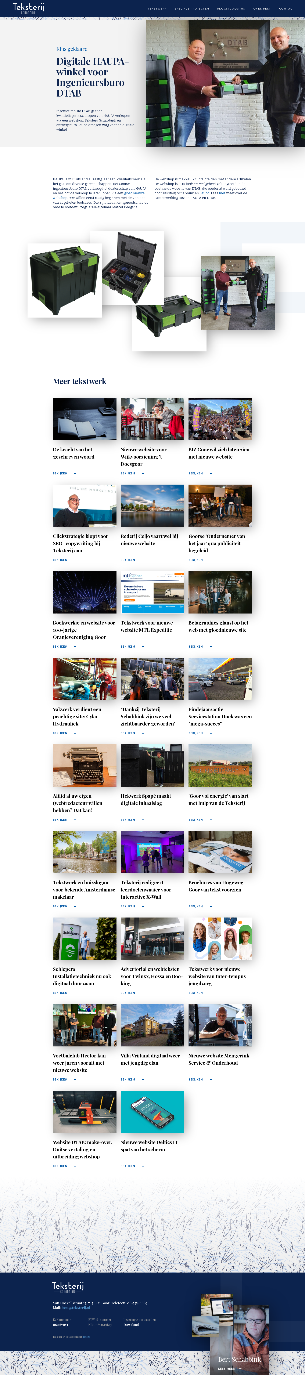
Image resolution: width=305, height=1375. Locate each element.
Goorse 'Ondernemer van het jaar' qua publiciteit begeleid (217, 543)
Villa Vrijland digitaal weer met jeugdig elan (150, 1059)
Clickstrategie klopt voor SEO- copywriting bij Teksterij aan (80, 543)
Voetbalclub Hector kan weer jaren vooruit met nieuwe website (79, 1062)
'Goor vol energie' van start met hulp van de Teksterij (218, 799)
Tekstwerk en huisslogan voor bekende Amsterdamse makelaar (84, 889)
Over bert (262, 9)
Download (131, 1325)
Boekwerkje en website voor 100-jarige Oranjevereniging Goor (84, 629)
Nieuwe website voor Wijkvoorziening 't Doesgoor (144, 456)
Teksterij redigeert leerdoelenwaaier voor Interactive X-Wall (146, 889)
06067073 (60, 1325)
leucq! (87, 1336)
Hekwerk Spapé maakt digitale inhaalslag (146, 799)
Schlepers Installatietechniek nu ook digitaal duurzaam (82, 976)
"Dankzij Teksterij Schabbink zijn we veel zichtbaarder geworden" (148, 716)
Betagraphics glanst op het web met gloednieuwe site (218, 626)
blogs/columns (231, 9)
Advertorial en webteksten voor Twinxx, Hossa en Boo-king (152, 976)
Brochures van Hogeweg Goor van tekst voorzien (216, 886)
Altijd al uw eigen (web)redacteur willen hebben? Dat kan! (77, 802)
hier (222, 193)
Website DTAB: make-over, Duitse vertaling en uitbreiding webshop (82, 1149)
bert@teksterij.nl (76, 1307)
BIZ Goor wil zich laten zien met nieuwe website (219, 453)
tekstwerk (157, 9)
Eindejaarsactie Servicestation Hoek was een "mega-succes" (220, 716)
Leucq (204, 193)
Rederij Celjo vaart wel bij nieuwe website (149, 539)
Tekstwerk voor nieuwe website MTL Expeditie (147, 626)
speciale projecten (192, 9)
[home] (28, 11)
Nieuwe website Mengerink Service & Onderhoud (219, 1059)
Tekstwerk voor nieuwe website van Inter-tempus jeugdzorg (217, 976)
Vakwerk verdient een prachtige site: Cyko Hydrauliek (77, 716)
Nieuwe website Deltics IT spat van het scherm (149, 1146)
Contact (287, 9)
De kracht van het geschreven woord (73, 453)
